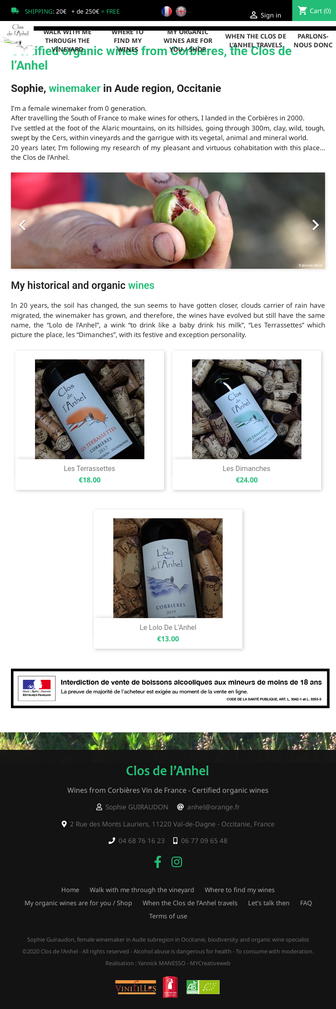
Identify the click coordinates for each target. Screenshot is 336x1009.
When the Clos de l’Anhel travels (255, 40)
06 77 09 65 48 (204, 840)
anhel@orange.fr (213, 806)
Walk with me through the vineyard (67, 40)
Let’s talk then (269, 903)
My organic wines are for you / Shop (188, 40)
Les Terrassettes (90, 468)
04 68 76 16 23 (142, 840)
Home (70, 890)
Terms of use (168, 916)
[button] (34, 220)
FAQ (306, 903)
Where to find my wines (128, 40)
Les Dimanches (246, 468)
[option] (168, 220)
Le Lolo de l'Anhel (168, 627)
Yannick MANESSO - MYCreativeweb (184, 963)
